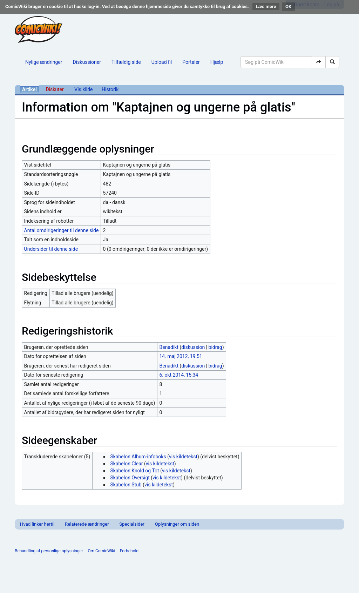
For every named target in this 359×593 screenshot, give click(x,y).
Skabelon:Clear (126, 463)
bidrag (215, 347)
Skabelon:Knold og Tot (134, 470)
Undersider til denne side (51, 249)
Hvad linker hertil (37, 524)
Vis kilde (83, 89)
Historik (110, 89)
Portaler (191, 62)
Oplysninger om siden (177, 524)
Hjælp (216, 62)
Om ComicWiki (101, 550)
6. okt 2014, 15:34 (179, 375)
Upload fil (161, 62)
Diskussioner (87, 62)
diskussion (193, 347)
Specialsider (131, 524)
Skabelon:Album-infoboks (138, 456)
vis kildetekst (183, 456)
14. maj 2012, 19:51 (181, 356)
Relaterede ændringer (87, 524)
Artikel (29, 89)
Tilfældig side (126, 62)
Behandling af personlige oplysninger (49, 550)
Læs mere (266, 6)
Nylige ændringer (43, 62)
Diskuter (54, 89)
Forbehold (129, 550)
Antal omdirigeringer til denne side (61, 230)
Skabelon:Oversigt (129, 477)
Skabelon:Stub (125, 484)
